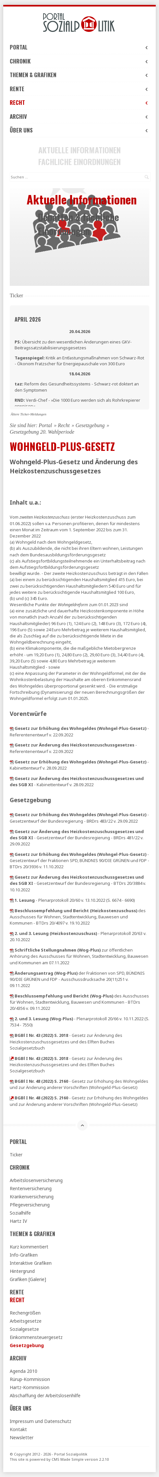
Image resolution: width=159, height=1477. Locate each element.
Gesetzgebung (90, 425)
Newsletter (21, 1437)
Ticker (16, 1154)
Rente (79, 89)
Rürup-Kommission (30, 1379)
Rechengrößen (25, 1313)
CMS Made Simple (68, 1459)
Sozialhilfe (20, 1213)
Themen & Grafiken (79, 75)
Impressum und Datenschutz (40, 1421)
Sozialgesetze (24, 1329)
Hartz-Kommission (29, 1387)
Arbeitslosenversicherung (36, 1180)
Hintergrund (22, 1271)
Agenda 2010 (23, 1371)
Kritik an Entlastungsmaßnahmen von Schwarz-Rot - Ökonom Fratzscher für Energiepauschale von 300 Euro (79, 361)
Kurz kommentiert (29, 1247)
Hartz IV (18, 1221)
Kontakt (18, 1429)
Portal (79, 47)
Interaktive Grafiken (31, 1263)
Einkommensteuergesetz (36, 1337)
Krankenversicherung (32, 1196)
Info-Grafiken (24, 1255)
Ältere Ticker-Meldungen (28, 414)
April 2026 (28, 319)
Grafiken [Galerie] (28, 1279)
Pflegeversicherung (30, 1205)
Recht (79, 102)
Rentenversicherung (31, 1188)
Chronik (79, 61)
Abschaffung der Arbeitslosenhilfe (45, 1395)
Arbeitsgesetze (26, 1321)
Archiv (79, 116)
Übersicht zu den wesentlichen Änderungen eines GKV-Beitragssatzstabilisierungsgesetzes (73, 345)
